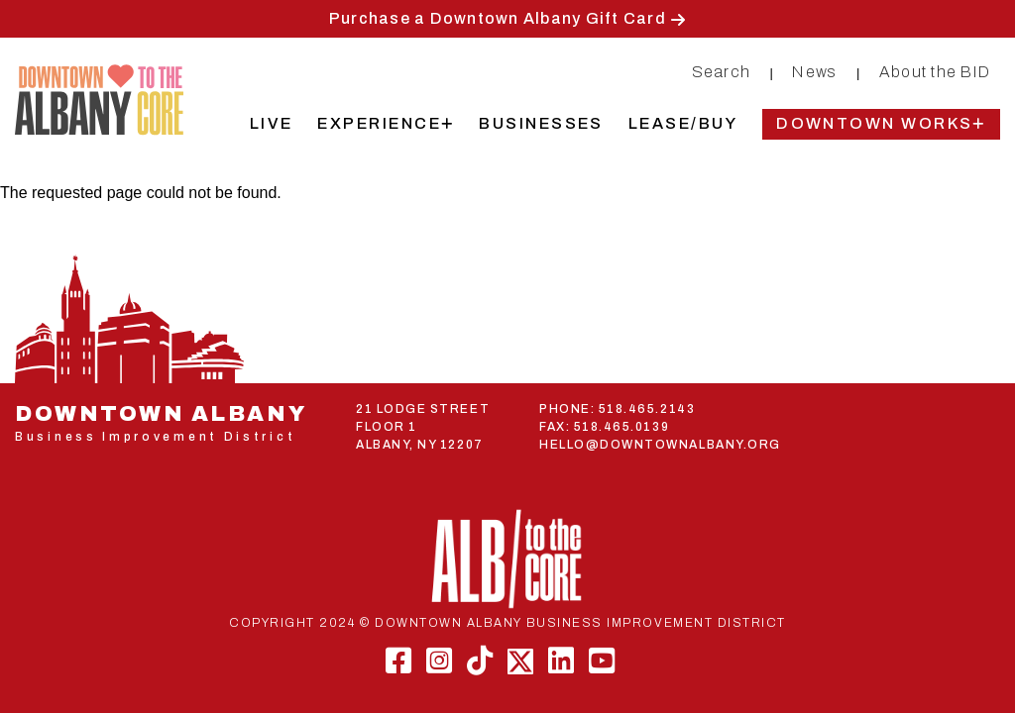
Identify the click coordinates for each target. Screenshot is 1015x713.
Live (271, 123)
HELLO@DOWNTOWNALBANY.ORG (660, 445)
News (814, 71)
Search (721, 71)
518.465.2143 (647, 409)
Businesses (541, 123)
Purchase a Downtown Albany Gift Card (497, 18)
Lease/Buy (682, 123)
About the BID (934, 71)
